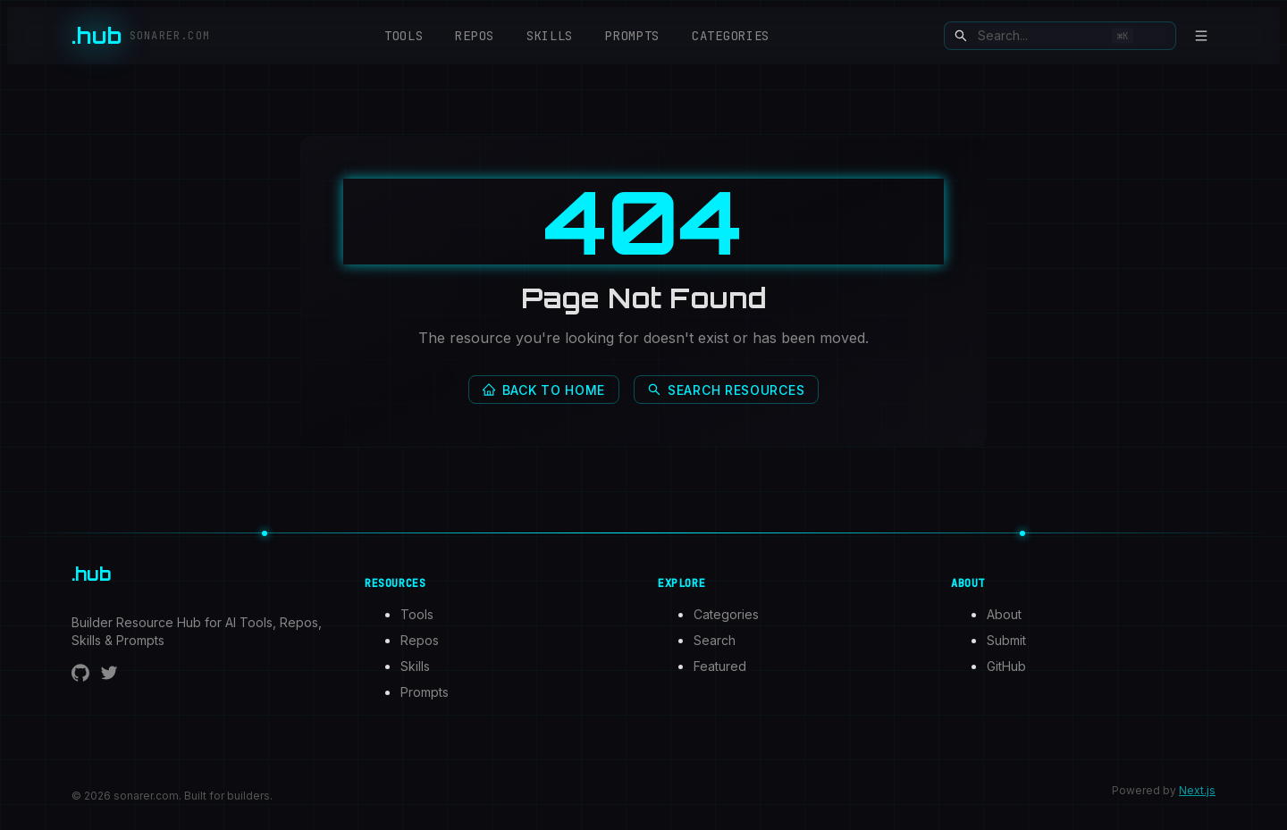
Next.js (1197, 790)
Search (715, 640)
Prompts (632, 36)
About (1004, 614)
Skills (549, 36)
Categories (731, 36)
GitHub (1006, 666)
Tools (404, 36)
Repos (474, 36)
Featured (720, 666)
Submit (1006, 640)
